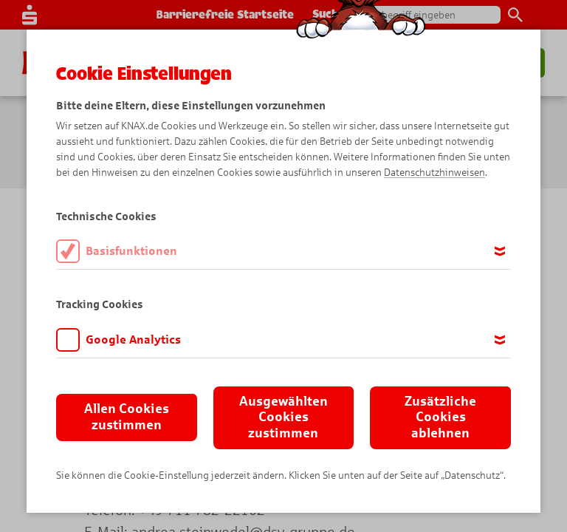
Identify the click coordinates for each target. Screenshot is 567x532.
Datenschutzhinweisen (434, 172)
